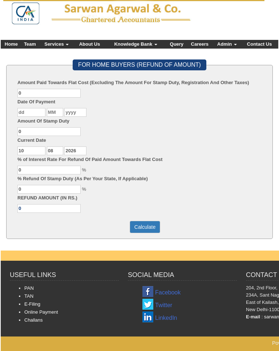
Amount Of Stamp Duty (43, 121)
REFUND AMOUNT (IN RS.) (47, 198)
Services (56, 44)
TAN (28, 296)
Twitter (163, 305)
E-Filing (32, 304)
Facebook (168, 292)
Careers (200, 44)
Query (177, 44)
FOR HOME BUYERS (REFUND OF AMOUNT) (139, 65)
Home (11, 44)
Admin (227, 44)
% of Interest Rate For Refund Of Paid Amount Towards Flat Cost (89, 159)
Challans (33, 320)
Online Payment (41, 312)
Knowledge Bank (135, 44)
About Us (89, 44)
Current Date (31, 140)
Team (30, 44)
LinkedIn (166, 318)
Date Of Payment (36, 101)
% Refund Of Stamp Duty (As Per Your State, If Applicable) (82, 178)
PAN (29, 288)
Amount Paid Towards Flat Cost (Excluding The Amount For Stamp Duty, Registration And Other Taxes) (133, 82)
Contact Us (259, 44)
